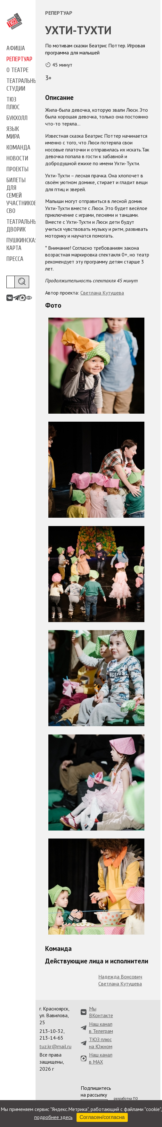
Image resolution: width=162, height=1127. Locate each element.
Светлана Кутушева (102, 292)
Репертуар (19, 59)
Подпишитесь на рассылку (96, 1091)
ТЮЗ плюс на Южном (100, 1043)
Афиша (15, 48)
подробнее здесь (53, 1117)
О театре (17, 70)
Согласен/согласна (102, 1117)
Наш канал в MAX (100, 1058)
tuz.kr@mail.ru (55, 1046)
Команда (18, 147)
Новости (17, 158)
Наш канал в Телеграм (101, 1027)
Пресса (14, 259)
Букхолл (17, 118)
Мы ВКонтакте (101, 1012)
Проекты (17, 169)
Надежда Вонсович (120, 976)
